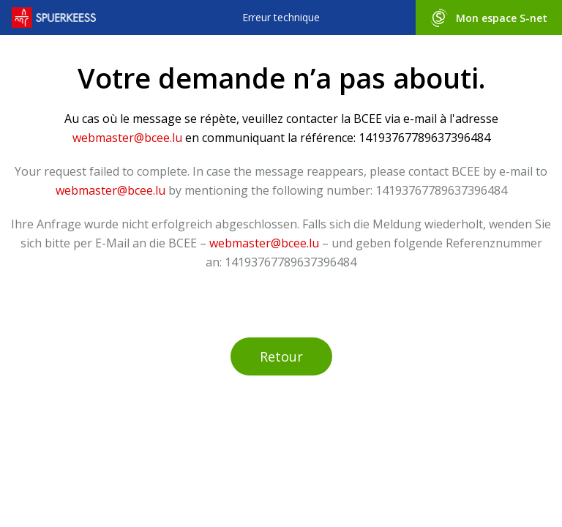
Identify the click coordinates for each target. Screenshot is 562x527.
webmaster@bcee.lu (127, 138)
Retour (281, 356)
